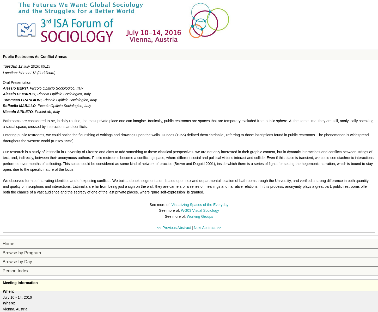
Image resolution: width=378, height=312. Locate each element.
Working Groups (200, 216)
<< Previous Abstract (174, 228)
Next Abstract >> (207, 228)
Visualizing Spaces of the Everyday (200, 205)
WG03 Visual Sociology (200, 210)
